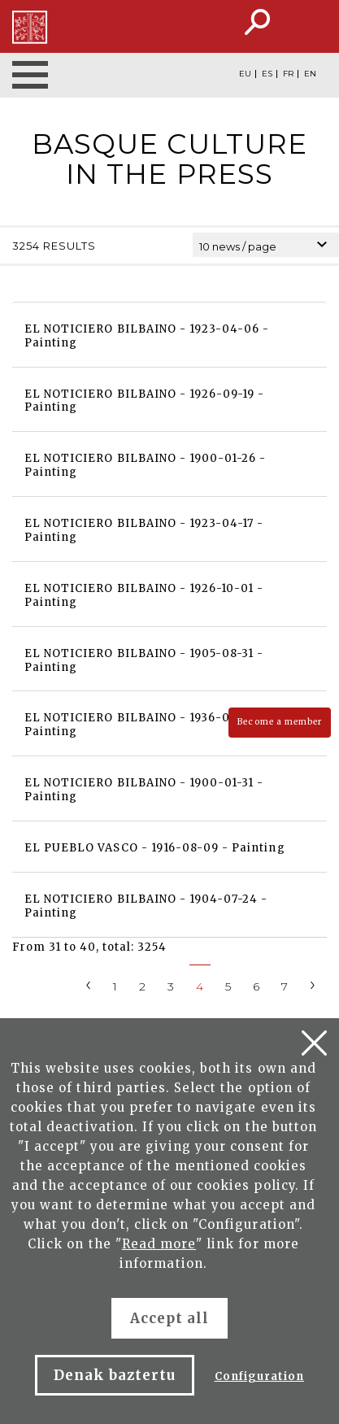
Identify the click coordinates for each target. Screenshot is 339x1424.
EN (310, 74)
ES (267, 74)
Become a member (279, 721)
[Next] (313, 984)
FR (288, 74)
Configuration (260, 1376)
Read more (159, 1244)
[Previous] (88, 984)
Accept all (169, 1318)
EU (245, 74)
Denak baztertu (115, 1375)
